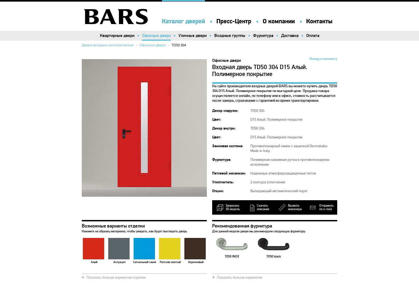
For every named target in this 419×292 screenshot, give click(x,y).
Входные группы (229, 35)
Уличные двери (193, 35)
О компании (279, 21)
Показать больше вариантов (239, 277)
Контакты (319, 21)
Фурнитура (263, 35)
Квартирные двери (117, 35)
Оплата (312, 35)
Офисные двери (156, 35)
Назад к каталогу (323, 58)
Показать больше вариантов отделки (116, 277)
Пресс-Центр (233, 21)
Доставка (289, 35)
